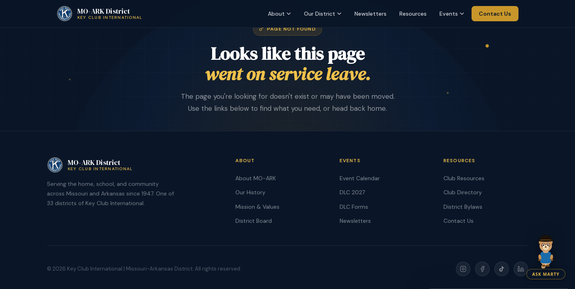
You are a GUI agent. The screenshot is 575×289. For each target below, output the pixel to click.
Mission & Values (257, 206)
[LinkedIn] (521, 269)
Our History (250, 192)
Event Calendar (360, 178)
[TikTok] (501, 269)
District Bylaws (462, 206)
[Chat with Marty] (545, 254)
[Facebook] (482, 269)
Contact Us (495, 13)
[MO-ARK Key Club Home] (99, 14)
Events (451, 13)
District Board (253, 220)
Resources (413, 13)
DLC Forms (354, 206)
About (279, 13)
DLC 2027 (352, 192)
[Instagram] (463, 269)
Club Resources (463, 178)
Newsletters (370, 13)
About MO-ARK (255, 178)
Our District (323, 13)
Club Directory (462, 192)
